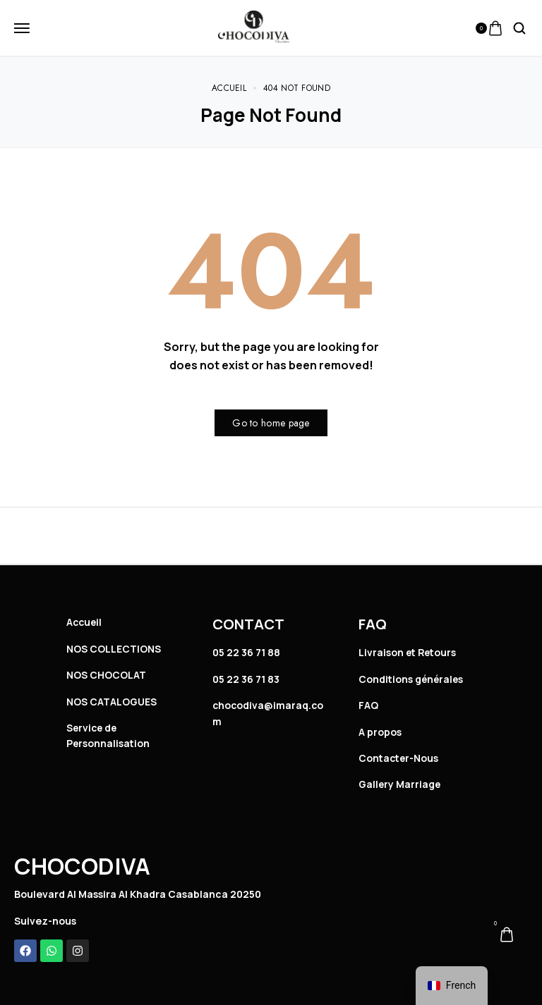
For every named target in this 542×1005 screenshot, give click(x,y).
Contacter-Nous (400, 758)
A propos (380, 732)
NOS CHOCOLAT (106, 675)
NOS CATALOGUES (111, 701)
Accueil (85, 622)
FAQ (368, 705)
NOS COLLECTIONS (113, 648)
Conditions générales (412, 679)
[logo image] (253, 27)
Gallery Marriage (400, 784)
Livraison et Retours (409, 652)
